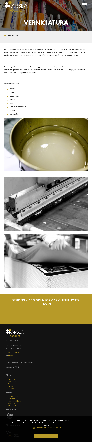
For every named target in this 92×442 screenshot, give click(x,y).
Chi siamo (11, 379)
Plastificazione (13, 396)
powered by (9, 367)
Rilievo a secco (13, 403)
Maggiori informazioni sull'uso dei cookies (46, 428)
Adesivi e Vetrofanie (15, 406)
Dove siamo (12, 381)
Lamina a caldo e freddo (16, 401)
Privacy (10, 386)
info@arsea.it (13, 355)
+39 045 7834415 (13, 353)
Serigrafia (11, 399)
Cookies (11, 389)
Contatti (10, 384)
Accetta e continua (46, 436)
